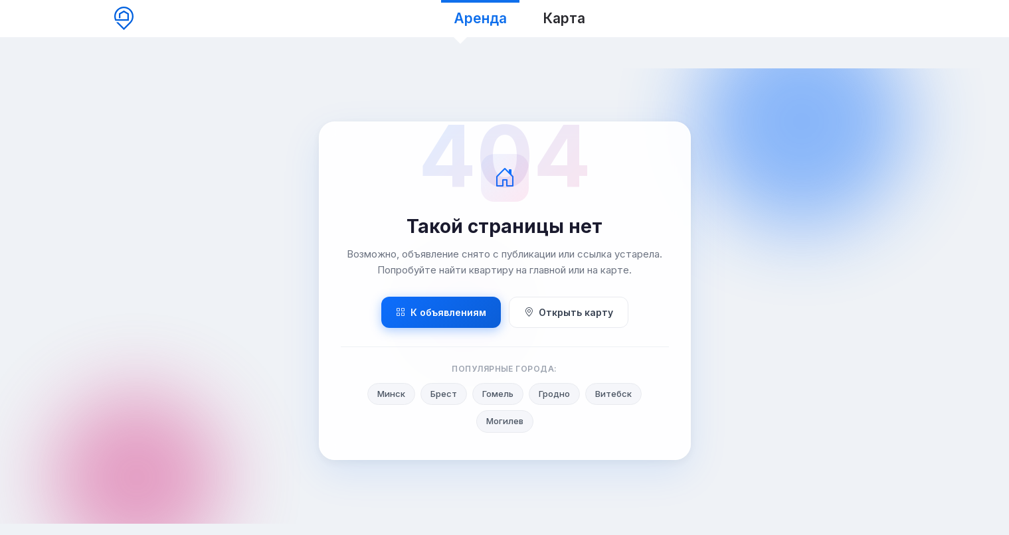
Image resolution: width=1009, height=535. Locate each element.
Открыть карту (568, 312)
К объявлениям (441, 312)
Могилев (504, 421)
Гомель (497, 393)
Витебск (613, 393)
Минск (391, 393)
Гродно (554, 393)
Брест (443, 393)
